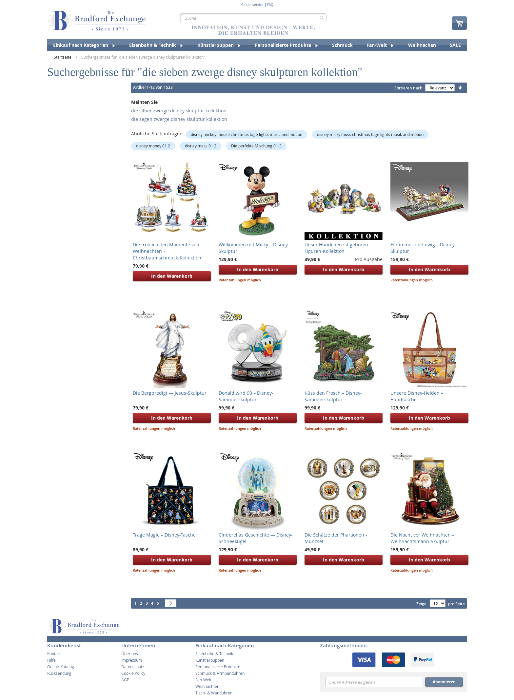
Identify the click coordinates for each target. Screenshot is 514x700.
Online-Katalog (60, 666)
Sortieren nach (408, 88)
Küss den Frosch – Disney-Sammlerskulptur (333, 396)
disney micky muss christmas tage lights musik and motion (370, 134)
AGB (125, 679)
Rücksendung (59, 673)
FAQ (270, 5)
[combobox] (253, 17)
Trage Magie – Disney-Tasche (164, 535)
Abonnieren (444, 682)
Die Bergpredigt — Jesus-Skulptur (170, 393)
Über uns (129, 653)
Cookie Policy (133, 673)
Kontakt (54, 653)
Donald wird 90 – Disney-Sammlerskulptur (246, 396)
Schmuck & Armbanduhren (220, 673)
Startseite (63, 57)
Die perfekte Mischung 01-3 (256, 145)
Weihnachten (207, 686)
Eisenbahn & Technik (214, 653)
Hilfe (51, 660)
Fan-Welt (203, 679)
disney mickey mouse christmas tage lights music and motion (246, 134)
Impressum (131, 660)
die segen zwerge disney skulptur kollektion (179, 119)
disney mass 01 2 (200, 145)
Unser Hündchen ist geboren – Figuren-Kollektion (338, 247)
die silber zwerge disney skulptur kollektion (179, 110)
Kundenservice (252, 5)
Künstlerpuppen (209, 660)
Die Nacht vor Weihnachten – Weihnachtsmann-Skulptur (422, 538)
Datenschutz (132, 666)
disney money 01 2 (153, 145)
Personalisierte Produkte (217, 666)
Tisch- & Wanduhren (213, 692)
